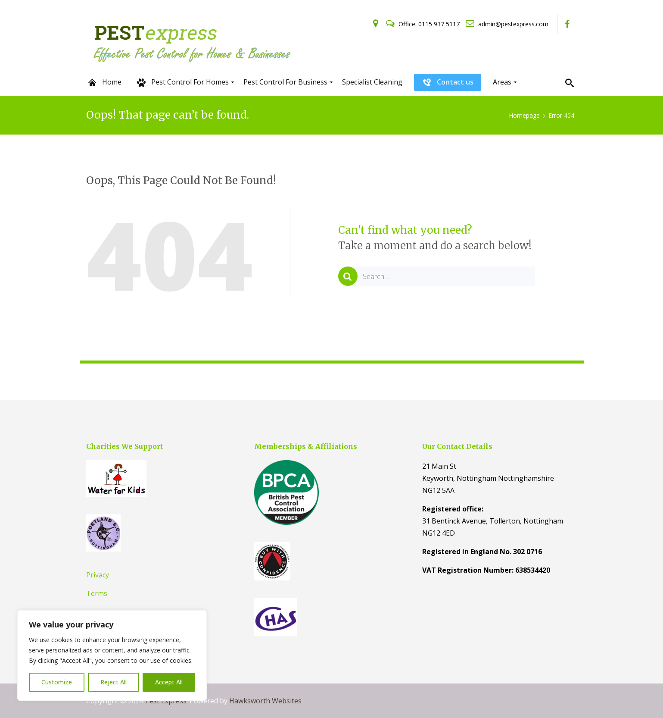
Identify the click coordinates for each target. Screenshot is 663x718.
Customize (56, 682)
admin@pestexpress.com (507, 24)
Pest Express (166, 700)
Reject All (113, 682)
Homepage (524, 115)
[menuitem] (104, 82)
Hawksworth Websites (265, 700)
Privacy (97, 575)
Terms (96, 593)
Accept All (169, 682)
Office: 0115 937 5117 (423, 24)
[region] (112, 655)
